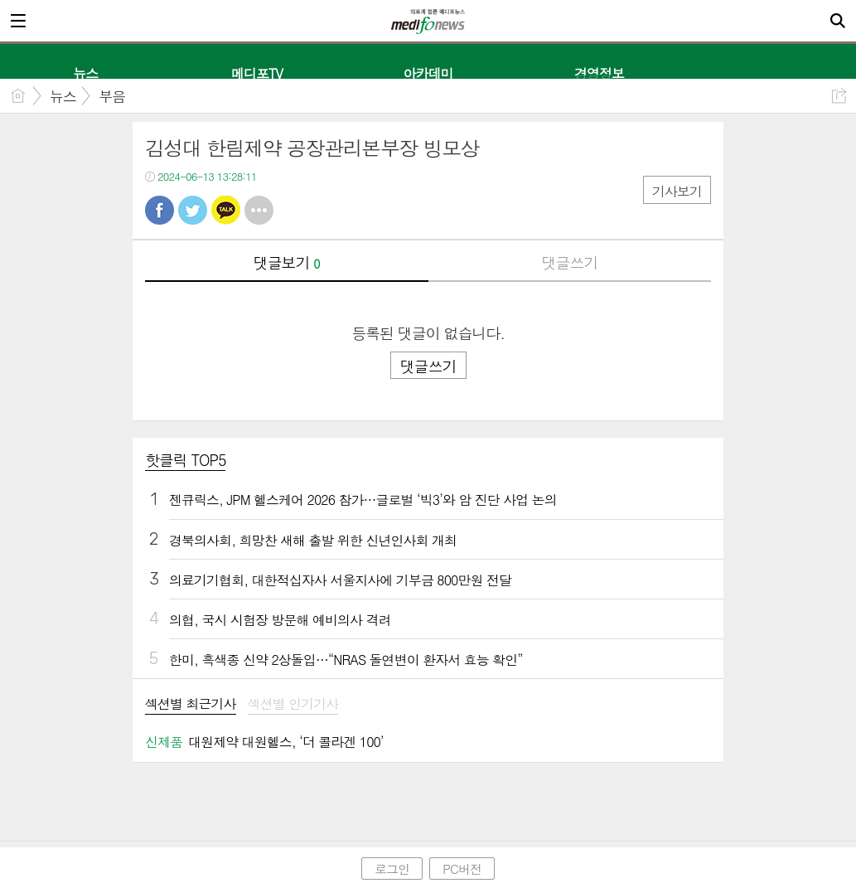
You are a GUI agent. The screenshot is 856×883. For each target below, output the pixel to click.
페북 (159, 210)
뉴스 (63, 96)
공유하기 (839, 95)
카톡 (225, 210)
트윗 (192, 210)
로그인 (392, 868)
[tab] (190, 705)
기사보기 (677, 191)
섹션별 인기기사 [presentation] (293, 704)
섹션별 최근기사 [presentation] (190, 704)
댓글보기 (287, 262)
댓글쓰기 (569, 262)
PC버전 (462, 868)
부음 (112, 96)
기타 (258, 210)
